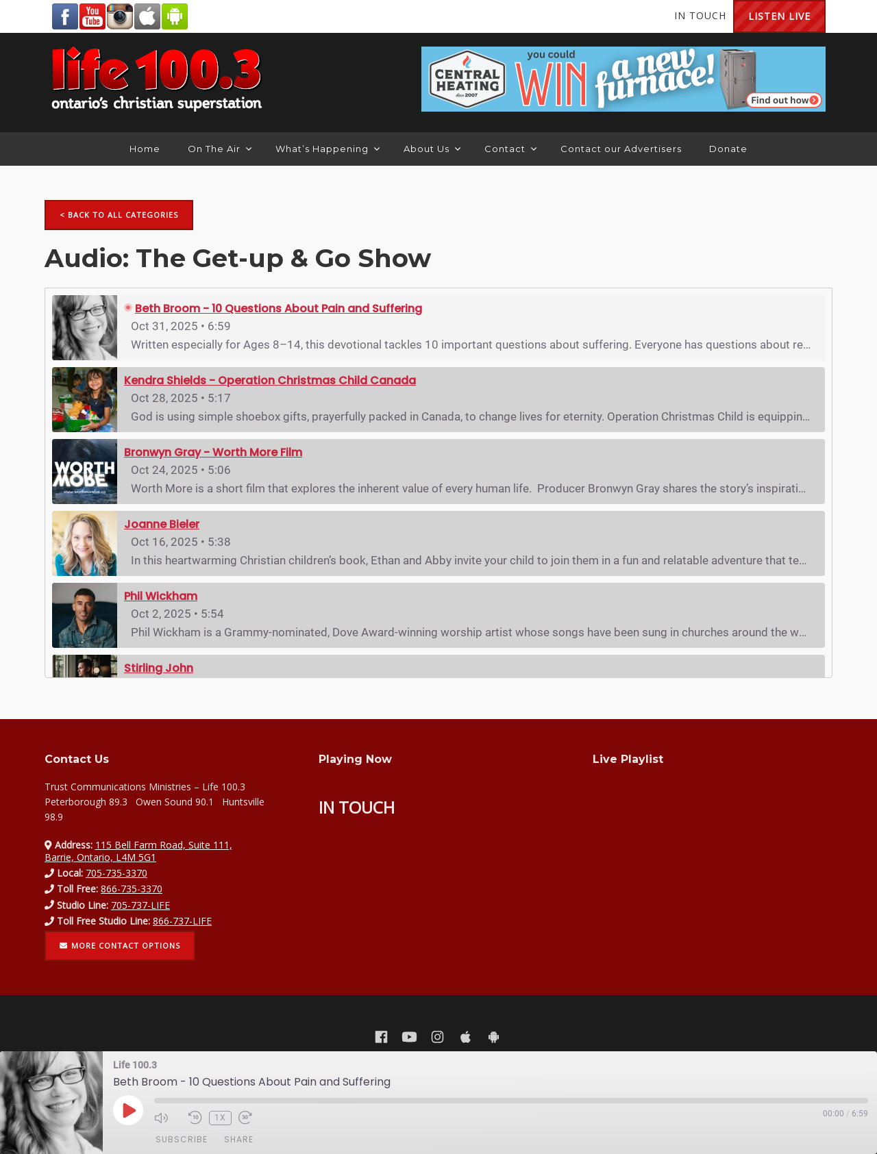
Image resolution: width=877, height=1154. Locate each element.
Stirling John (158, 668)
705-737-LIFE (140, 905)
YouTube (92, 16)
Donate (728, 148)
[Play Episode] (128, 1110)
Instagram (120, 16)
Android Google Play (175, 16)
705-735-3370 (116, 872)
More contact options (120, 945)
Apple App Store (147, 16)
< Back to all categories (119, 215)
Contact (510, 148)
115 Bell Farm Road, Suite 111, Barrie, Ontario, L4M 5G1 (138, 851)
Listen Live (779, 16)
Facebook (65, 16)
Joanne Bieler (161, 524)
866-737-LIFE (182, 920)
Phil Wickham (160, 596)
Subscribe (182, 1139)
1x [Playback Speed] (220, 1117)
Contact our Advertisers (621, 148)
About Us (432, 148)
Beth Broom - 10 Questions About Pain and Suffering (278, 308)
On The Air (219, 148)
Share (239, 1139)
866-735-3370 (131, 888)
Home (144, 148)
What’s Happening (327, 148)
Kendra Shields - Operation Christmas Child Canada (270, 380)
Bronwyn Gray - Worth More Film (213, 452)
